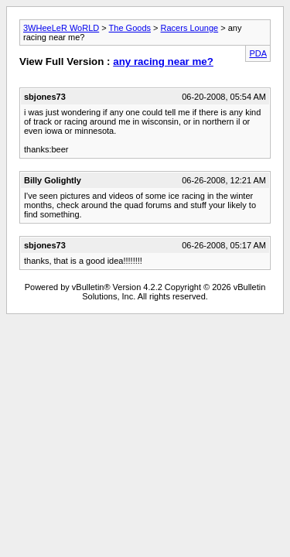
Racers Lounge (190, 27)
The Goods (130, 27)
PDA (258, 53)
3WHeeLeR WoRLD (61, 27)
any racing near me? (163, 61)
